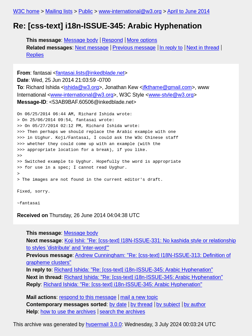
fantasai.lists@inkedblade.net (90, 73)
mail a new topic (139, 297)
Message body (81, 40)
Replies (35, 55)
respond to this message (87, 297)
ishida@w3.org (81, 87)
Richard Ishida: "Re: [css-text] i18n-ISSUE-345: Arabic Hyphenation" (133, 269)
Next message (92, 47)
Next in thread (202, 47)
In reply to (170, 47)
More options (142, 40)
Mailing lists (59, 11)
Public (85, 11)
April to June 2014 (188, 11)
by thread (142, 304)
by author (195, 304)
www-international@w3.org (130, 11)
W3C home (26, 11)
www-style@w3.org (171, 95)
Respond (112, 40)
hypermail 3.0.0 (103, 324)
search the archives (122, 311)
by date (117, 304)
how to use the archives (68, 311)
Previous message (134, 47)
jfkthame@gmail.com (167, 87)
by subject (168, 304)
